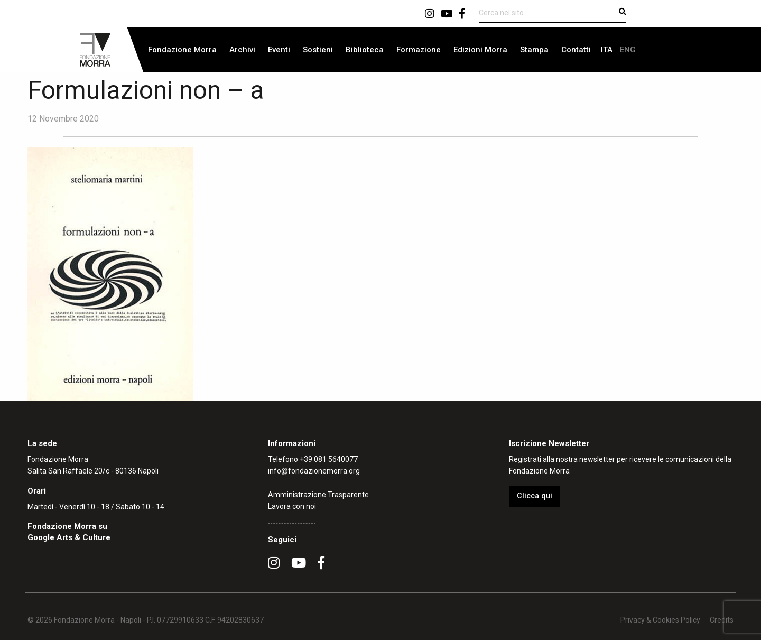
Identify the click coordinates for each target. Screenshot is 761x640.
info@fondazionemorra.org (314, 471)
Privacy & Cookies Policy (660, 620)
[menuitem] (182, 50)
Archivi (242, 49)
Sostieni (318, 49)
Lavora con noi (292, 506)
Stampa (534, 49)
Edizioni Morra (480, 49)
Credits (722, 620)
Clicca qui (534, 495)
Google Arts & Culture (68, 537)
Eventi (279, 49)
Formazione (418, 49)
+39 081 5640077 (329, 459)
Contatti (576, 49)
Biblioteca (365, 49)
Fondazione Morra (182, 49)
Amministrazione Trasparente (318, 494)
